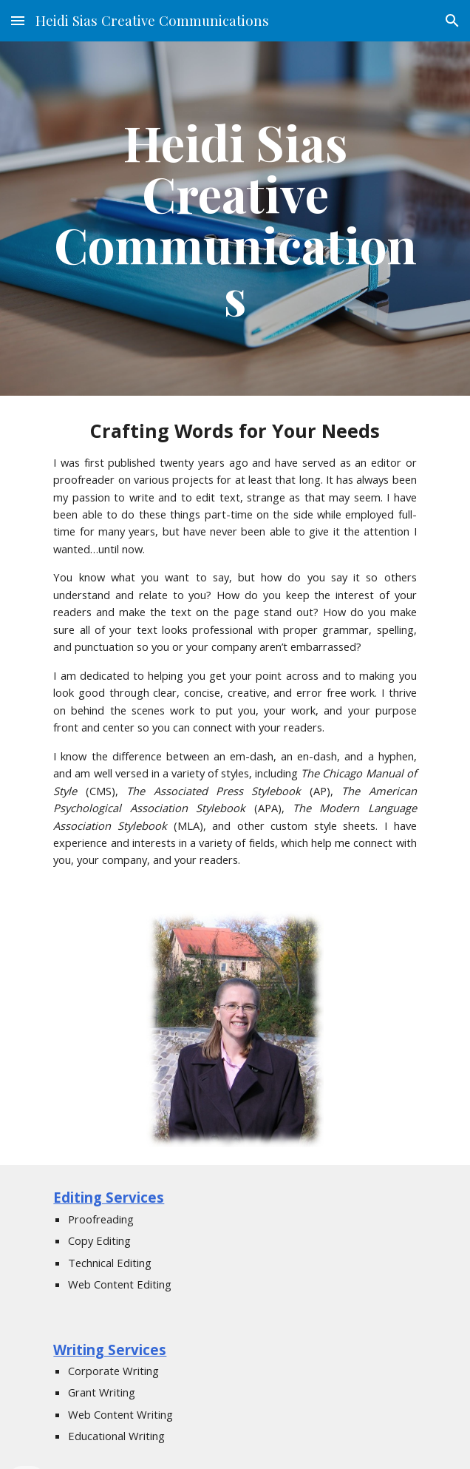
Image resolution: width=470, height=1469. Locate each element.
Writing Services (109, 1349)
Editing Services (108, 1197)
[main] (234, 219)
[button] (17, 20)
